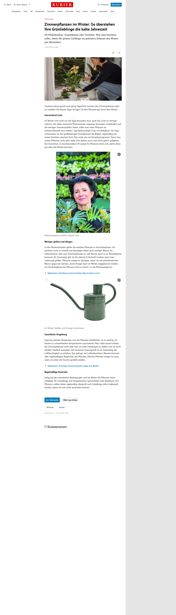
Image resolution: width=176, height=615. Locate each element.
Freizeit (93, 11)
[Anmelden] (103, 4)
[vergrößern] (119, 60)
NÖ (31, 11)
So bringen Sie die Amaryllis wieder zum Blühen (71, 366)
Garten (62, 407)
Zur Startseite (52, 400)
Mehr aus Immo (70, 400)
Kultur (85, 11)
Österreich (51, 11)
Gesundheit (103, 11)
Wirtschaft (69, 11)
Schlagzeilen (16, 11)
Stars (112, 11)
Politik (60, 11)
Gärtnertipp (48, 19)
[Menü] (7, 5)
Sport (78, 11)
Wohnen (50, 407)
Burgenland (40, 11)
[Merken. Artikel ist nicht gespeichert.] (119, 52)
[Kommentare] (113, 52)
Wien (25, 11)
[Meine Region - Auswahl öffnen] (29, 4)
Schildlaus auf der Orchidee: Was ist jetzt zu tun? (72, 273)
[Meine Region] (20, 5)
